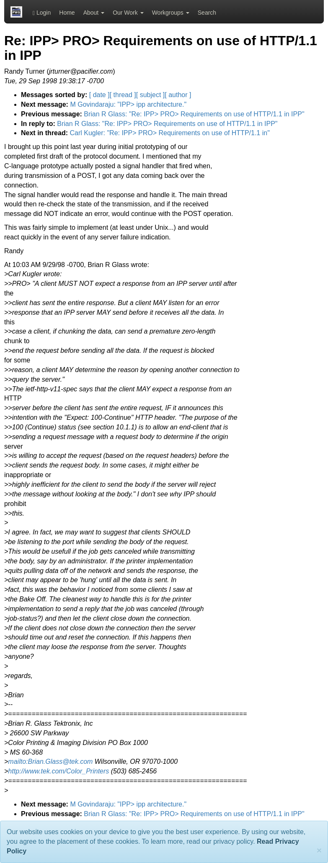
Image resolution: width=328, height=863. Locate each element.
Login (42, 12)
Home (67, 12)
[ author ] (178, 94)
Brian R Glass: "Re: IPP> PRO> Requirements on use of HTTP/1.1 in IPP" (194, 114)
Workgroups (170, 12)
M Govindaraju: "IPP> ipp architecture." (128, 104)
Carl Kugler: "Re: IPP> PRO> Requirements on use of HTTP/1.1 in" (169, 132)
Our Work (128, 12)
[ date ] (99, 94)
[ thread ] (123, 94)
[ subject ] (150, 94)
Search (207, 12)
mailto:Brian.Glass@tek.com (50, 761)
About (93, 12)
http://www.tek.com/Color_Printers (58, 771)
